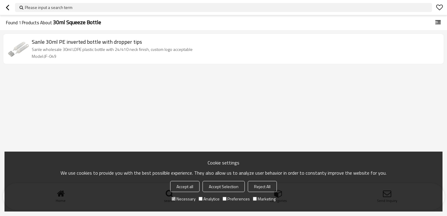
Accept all (184, 186)
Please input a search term (49, 7)
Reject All (262, 186)
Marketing (264, 199)
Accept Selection (223, 186)
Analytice (209, 199)
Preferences (236, 199)
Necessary (184, 199)
